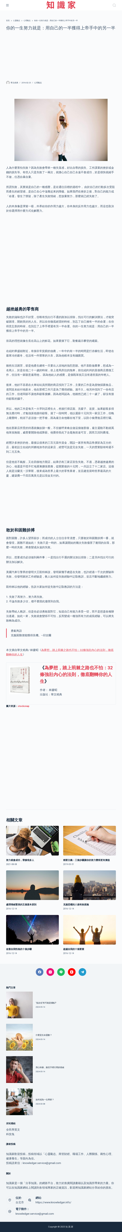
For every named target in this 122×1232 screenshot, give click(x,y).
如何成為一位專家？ (45, 1099)
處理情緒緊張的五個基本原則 (21, 904)
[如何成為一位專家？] (19, 1101)
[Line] (61, 972)
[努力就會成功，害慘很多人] (32, 841)
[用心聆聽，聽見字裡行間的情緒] (19, 1069)
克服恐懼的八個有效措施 (76, 904)
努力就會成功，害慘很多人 (20, 860)
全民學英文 (13, 1129)
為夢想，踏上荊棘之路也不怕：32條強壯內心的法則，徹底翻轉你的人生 (76, 674)
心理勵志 (38, 83)
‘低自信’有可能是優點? (46, 1003)
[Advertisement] (61, 55)
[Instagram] (50, 972)
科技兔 (10, 1134)
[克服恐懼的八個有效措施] (89, 885)
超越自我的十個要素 (73, 949)
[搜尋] (114, 5)
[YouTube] (72, 972)
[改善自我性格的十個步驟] (32, 930)
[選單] (7, 5)
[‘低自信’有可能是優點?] (19, 1005)
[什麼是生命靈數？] (19, 1037)
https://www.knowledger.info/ (53, 1202)
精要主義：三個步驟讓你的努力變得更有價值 (86, 860)
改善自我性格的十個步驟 (19, 949)
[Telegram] (82, 972)
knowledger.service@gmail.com (35, 1213)
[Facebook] (40, 972)
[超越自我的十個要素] (89, 930)
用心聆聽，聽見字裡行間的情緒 (50, 1067)
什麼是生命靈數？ (44, 1035)
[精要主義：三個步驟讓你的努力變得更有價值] (89, 841)
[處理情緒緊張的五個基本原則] (32, 885)
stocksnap (23, 706)
